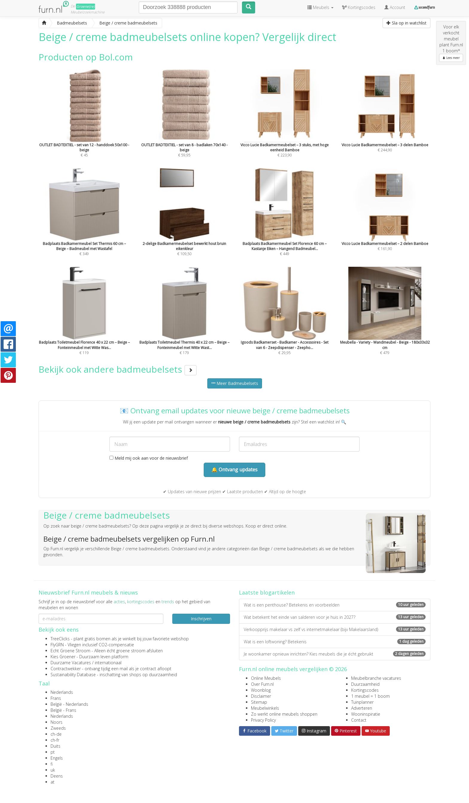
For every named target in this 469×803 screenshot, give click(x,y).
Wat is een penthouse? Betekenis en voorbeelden (335, 605)
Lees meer (451, 58)
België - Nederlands (69, 704)
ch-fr (55, 740)
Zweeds (58, 728)
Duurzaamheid (365, 684)
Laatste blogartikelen (267, 592)
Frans (56, 698)
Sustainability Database (73, 674)
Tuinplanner (362, 702)
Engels (57, 758)
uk (53, 770)
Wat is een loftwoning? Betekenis (335, 641)
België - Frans (63, 710)
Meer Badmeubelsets (234, 383)
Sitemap (259, 702)
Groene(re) (85, 6)
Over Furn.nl (262, 684)
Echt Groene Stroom (70, 650)
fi (52, 764)
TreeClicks (60, 639)
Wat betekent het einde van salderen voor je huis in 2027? (335, 617)
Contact (358, 720)
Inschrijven (201, 618)
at (52, 782)
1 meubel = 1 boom (370, 696)
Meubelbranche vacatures (376, 678)
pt (53, 752)
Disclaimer (261, 696)
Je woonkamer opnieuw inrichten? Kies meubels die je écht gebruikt (335, 654)
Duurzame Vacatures (71, 662)
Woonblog (261, 690)
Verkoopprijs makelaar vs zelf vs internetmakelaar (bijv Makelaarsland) (335, 629)
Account (394, 7)
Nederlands (62, 692)
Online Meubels (266, 678)
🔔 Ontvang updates (234, 469)
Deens (57, 776)
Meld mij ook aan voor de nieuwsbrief (148, 458)
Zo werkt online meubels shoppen (284, 714)
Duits (55, 746)
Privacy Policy (263, 720)
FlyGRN (57, 644)
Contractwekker (66, 668)
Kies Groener (63, 656)
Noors (57, 722)
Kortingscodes (365, 690)
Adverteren (361, 708)
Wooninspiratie (365, 714)
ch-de (56, 734)
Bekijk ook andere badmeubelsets (118, 369)
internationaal (108, 662)
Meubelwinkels (265, 708)
